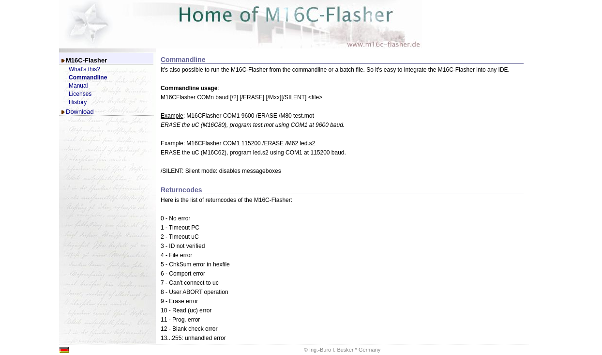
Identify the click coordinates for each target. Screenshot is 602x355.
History (78, 102)
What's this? (84, 69)
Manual (78, 85)
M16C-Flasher (86, 60)
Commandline (88, 77)
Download (80, 111)
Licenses (80, 94)
